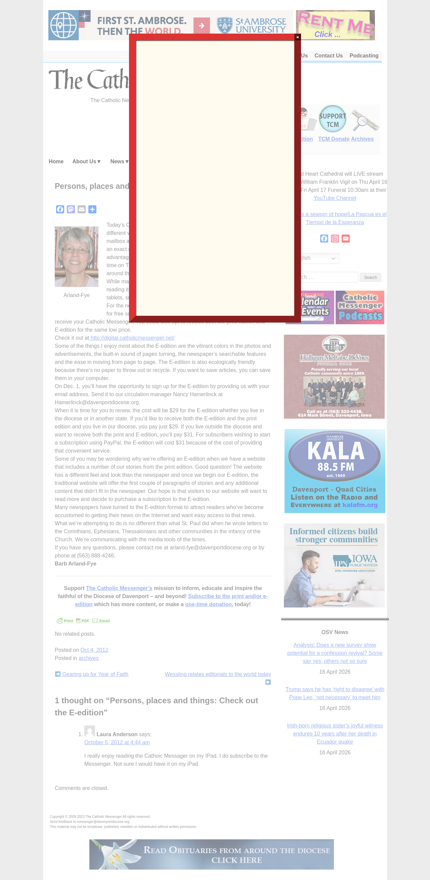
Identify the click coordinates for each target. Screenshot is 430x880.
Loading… (215, 177)
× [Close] (297, 37)
